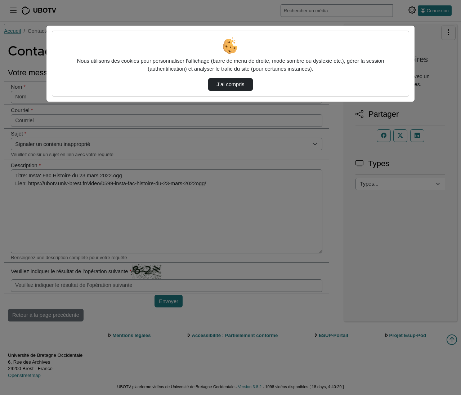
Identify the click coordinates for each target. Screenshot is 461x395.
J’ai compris (230, 84)
